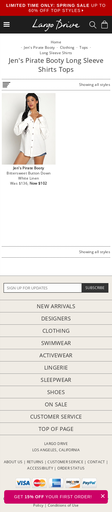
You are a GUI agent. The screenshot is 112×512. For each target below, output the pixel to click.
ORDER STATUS (71, 468)
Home (56, 42)
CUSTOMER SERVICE (65, 461)
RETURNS (35, 461)
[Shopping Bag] (104, 24)
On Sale (56, 404)
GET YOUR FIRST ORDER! (61, 496)
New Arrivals (56, 306)
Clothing (56, 330)
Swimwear (56, 343)
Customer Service (56, 416)
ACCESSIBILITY (40, 468)
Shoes (56, 392)
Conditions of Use (63, 505)
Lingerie (56, 367)
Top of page (56, 428)
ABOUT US (13, 461)
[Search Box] (92, 24)
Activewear (56, 355)
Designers (56, 318)
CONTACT (96, 461)
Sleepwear (56, 379)
